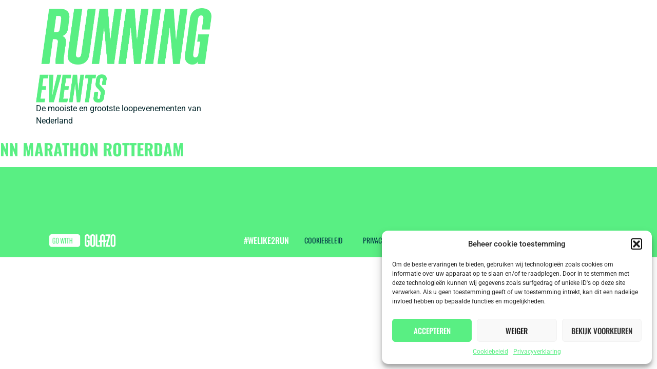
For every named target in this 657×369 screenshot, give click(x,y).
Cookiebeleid (490, 351)
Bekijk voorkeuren (601, 330)
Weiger (517, 330)
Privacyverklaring (537, 351)
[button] (636, 244)
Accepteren (432, 330)
